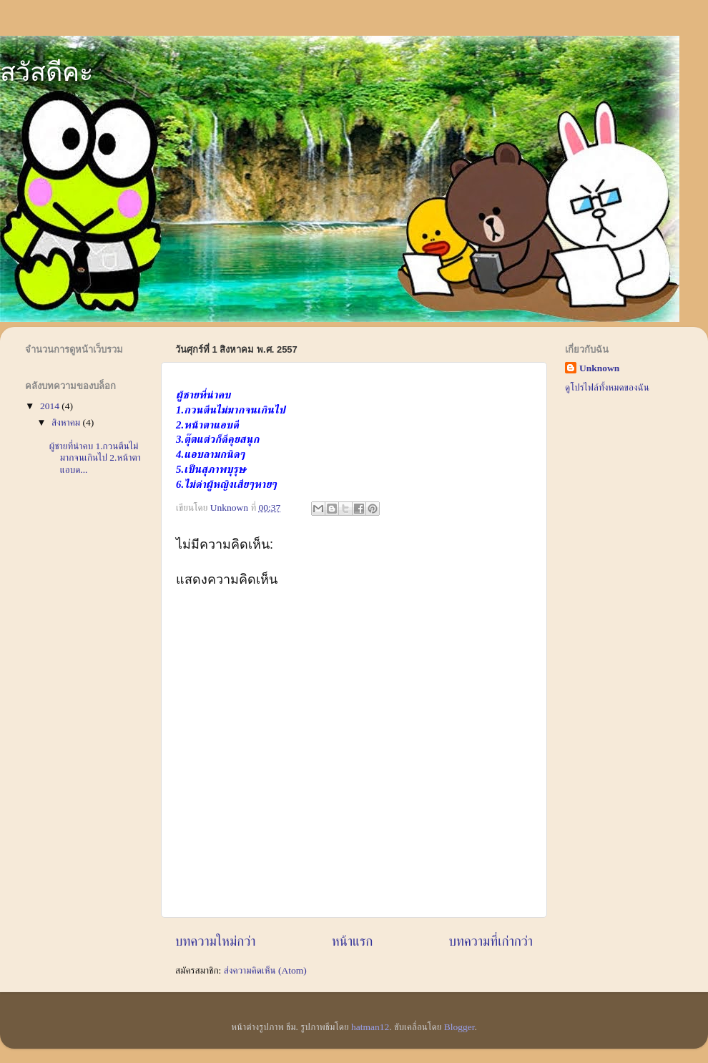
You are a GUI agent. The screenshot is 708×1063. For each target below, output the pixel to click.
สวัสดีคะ (46, 72)
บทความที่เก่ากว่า (490, 941)
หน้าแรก (352, 941)
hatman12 (370, 1027)
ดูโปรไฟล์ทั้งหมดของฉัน (607, 387)
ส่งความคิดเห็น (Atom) (265, 970)
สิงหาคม (67, 422)
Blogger (459, 1027)
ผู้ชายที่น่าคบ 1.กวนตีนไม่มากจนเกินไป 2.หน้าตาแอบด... (95, 457)
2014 (51, 406)
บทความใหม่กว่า (215, 941)
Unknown (599, 368)
